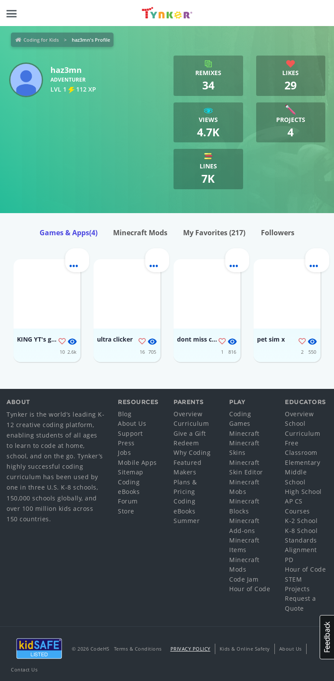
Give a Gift (190, 433)
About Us (132, 423)
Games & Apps (68, 232)
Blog (124, 414)
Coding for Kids (41, 39)
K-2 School (301, 521)
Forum (128, 501)
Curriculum (191, 423)
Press (126, 443)
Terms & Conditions (138, 648)
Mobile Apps (137, 462)
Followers (277, 232)
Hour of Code (249, 589)
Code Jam (243, 579)
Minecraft (244, 433)
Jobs (124, 452)
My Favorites (214, 232)
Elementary (302, 462)
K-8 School (301, 530)
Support (130, 433)
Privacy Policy (190, 648)
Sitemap (131, 472)
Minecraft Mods (140, 232)
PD (289, 560)
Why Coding (192, 452)
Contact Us (24, 669)
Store (126, 511)
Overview (188, 414)
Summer (187, 521)
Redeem (186, 443)
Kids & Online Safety (245, 648)
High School (303, 491)
